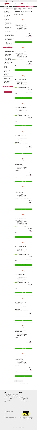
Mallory (6, 32)
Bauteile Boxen (6, 11)
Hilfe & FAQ (24, 6)
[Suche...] (22, 3)
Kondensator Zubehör (8, 31)
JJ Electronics (7, 28)
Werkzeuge (6, 74)
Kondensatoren (6, 19)
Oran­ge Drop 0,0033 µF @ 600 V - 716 (20, 79)
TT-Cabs (12, 1)
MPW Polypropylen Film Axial (9, 38)
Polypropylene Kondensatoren (9, 51)
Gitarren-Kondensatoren (8, 27)
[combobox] (20, 14)
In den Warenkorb (23, 125)
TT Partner (19, 6)
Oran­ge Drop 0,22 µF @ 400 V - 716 (20, 302)
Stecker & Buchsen (7, 70)
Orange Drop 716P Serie (9, 47)
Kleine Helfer (6, 16)
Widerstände (6, 75)
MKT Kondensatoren (8, 36)
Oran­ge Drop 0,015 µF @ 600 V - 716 (20, 163)
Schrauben (5, 67)
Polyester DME (7, 50)
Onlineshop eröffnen (15, 427)
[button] (31, 3)
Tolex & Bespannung (7, 71)
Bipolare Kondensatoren (8, 24)
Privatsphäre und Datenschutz (24, 397)
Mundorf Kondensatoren (8, 39)
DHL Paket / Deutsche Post (7, 400)
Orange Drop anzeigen (9, 43)
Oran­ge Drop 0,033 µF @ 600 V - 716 (20, 218)
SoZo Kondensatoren (8, 58)
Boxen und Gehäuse (7, 78)
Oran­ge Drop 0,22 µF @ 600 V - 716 (20, 330)
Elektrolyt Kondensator (8, 23)
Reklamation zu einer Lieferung (24, 398)
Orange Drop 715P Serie (9, 46)
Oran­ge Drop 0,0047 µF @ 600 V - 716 (20, 107)
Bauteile (5, 6)
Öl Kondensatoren (7, 40)
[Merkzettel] (27, 3)
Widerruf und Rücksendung (23, 400)
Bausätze (9, 6)
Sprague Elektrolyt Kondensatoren (9, 59)
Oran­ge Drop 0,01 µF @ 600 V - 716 (20, 135)
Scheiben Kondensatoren (8, 54)
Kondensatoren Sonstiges (8, 62)
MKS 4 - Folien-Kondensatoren (9, 35)
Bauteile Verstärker (7, 12)
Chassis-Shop (6, 81)
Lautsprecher (6, 82)
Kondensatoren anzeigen (8, 20)
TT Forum (6, 1)
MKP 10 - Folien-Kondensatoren (9, 34)
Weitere (13, 6)
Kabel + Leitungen (7, 15)
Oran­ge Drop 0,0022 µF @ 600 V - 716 (20, 51)
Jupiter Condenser (7, 30)
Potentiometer (6, 63)
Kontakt (21, 396)
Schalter (5, 66)
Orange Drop (7, 42)
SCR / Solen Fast (7, 55)
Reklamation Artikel (22, 399)
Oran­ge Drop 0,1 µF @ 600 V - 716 (20, 274)
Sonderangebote (30, 6)
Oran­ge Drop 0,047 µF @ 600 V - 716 (20, 246)
